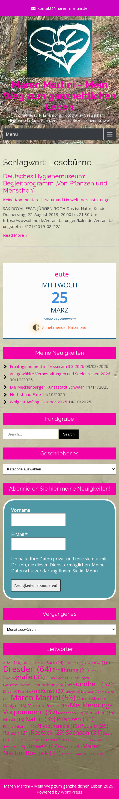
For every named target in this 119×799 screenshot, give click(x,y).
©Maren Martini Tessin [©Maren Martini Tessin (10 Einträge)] (82, 754)
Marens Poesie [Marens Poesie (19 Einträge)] (48, 705)
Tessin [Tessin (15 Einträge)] (14, 746)
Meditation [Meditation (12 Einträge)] (70, 712)
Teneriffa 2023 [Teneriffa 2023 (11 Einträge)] (60, 740)
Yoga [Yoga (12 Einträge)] (68, 746)
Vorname (20, 510)
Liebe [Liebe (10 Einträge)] (73, 691)
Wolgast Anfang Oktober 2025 (38, 401)
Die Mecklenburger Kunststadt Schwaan (47, 387)
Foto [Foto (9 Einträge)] (95, 671)
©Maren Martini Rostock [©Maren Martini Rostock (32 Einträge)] (52, 749)
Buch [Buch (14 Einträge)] (54, 662)
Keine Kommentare (21, 199)
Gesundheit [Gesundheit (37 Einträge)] (88, 683)
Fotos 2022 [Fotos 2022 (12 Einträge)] (59, 677)
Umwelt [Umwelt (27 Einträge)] (42, 746)
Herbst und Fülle (25, 394)
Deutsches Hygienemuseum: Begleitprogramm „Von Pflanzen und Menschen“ (55, 183)
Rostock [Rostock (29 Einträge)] (48, 732)
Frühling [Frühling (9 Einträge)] (81, 678)
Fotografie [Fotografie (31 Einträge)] (24, 676)
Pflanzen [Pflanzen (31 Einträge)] (75, 719)
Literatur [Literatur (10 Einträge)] (90, 691)
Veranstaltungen (96, 199)
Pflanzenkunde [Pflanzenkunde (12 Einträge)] (19, 726)
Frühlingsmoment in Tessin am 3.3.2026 (47, 366)
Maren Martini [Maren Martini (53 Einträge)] (43, 697)
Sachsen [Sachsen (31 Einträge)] (84, 732)
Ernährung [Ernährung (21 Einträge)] (70, 669)
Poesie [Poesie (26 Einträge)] (94, 725)
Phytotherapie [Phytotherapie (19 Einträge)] (58, 726)
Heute (59, 273)
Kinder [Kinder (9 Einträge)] (10, 691)
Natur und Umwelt (61, 199)
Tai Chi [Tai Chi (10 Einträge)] (18, 740)
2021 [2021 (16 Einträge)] (12, 662)
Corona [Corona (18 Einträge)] (97, 662)
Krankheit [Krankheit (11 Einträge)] (29, 691)
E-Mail (19, 534)
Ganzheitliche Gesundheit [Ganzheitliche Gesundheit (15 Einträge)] (33, 684)
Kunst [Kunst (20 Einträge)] (52, 690)
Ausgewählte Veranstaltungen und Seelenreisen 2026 (60, 373)
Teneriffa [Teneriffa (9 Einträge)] (36, 740)
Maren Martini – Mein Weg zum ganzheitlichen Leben (59, 96)
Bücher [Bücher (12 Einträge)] (74, 662)
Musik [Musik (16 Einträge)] (13, 720)
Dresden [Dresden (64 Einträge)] (27, 668)
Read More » (15, 235)
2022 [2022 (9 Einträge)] (28, 663)
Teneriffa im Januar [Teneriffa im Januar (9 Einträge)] (92, 740)
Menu (12, 134)
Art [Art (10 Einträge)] (39, 663)
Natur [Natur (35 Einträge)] (40, 718)
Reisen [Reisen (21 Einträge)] (16, 732)
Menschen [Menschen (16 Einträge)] (99, 713)
